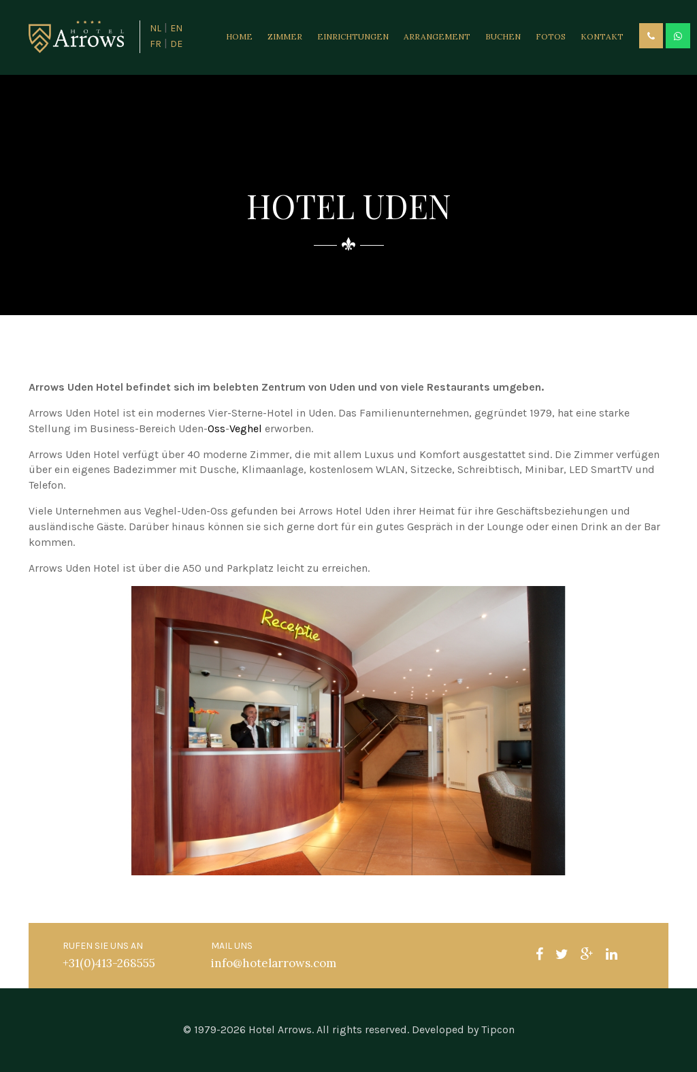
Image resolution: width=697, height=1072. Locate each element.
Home (239, 36)
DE (176, 44)
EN (176, 28)
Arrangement (437, 36)
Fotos (551, 36)
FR (155, 44)
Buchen (503, 36)
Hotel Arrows (280, 1029)
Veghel (245, 428)
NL (155, 28)
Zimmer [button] (285, 36)
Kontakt (602, 36)
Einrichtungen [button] (353, 36)
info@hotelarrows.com (273, 963)
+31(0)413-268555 (109, 963)
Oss (216, 428)
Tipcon (498, 1029)
